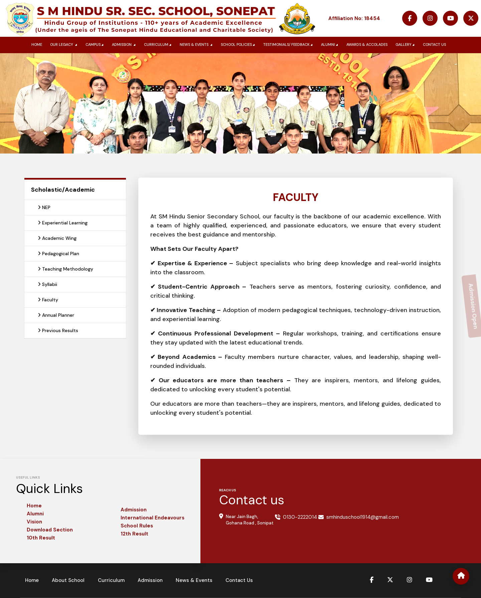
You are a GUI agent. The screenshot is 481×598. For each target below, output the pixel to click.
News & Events (196, 580)
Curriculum (112, 580)
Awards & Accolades (366, 44)
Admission (134, 509)
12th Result (134, 533)
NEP (44, 207)
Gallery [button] (405, 44)
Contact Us (242, 580)
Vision (34, 521)
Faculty (48, 300)
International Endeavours (152, 517)
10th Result (41, 537)
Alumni (35, 513)
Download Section (50, 529)
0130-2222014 (300, 517)
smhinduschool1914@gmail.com (362, 517)
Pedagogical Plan (58, 254)
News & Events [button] (197, 44)
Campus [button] (95, 44)
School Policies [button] (238, 44)
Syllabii (47, 284)
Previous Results (58, 330)
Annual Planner (56, 315)
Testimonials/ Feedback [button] (288, 44)
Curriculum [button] (158, 44)
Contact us (434, 44)
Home (36, 44)
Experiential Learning (63, 223)
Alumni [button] (330, 44)
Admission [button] (124, 44)
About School (69, 580)
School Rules (137, 525)
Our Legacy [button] (64, 44)
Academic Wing (57, 238)
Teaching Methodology (65, 269)
